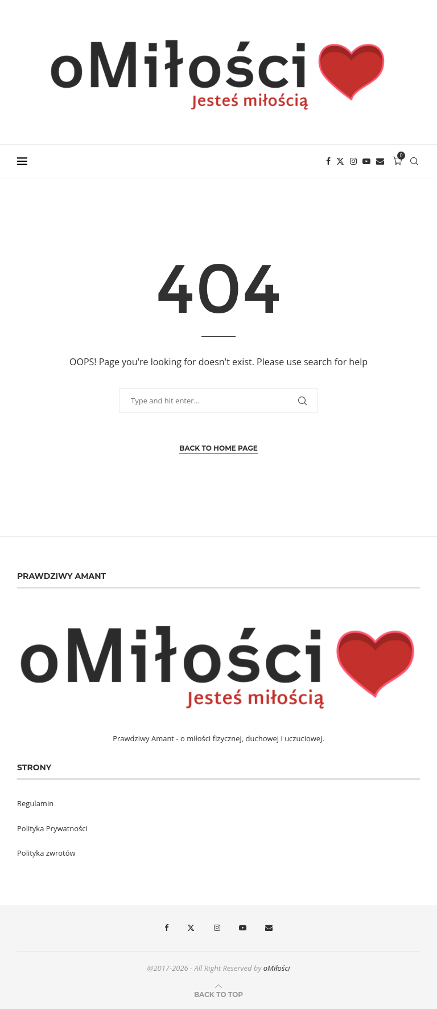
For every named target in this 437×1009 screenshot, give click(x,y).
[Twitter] (340, 161)
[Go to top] (218, 994)
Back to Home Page (218, 448)
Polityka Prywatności (52, 828)
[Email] (380, 161)
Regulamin (35, 803)
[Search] (414, 161)
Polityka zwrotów (46, 853)
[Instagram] (353, 161)
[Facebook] (328, 161)
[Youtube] (366, 161)
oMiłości (276, 968)
